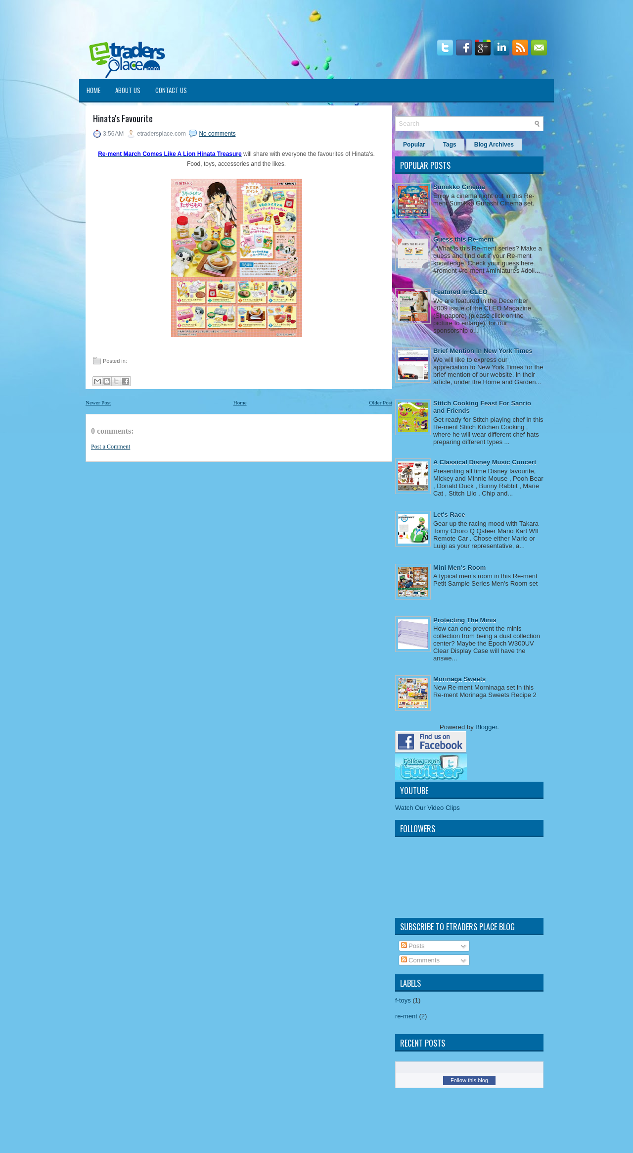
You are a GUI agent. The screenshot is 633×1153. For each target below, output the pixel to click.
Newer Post (98, 402)
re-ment (406, 1016)
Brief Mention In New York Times (483, 350)
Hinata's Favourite (123, 118)
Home (93, 90)
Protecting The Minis (465, 620)
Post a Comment (110, 446)
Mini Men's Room (459, 567)
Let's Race (449, 514)
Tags (449, 144)
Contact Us (171, 90)
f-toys (403, 1000)
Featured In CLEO (460, 292)
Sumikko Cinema (459, 187)
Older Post (380, 402)
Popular (414, 144)
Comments (420, 960)
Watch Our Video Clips (427, 807)
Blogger (486, 727)
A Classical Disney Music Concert (484, 462)
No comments (217, 133)
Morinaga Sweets (459, 679)
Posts (413, 946)
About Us (127, 90)
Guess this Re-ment (463, 239)
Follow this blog (469, 1080)
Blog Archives (494, 144)
